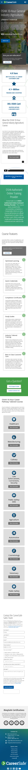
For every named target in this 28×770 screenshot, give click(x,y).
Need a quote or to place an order (12, 652)
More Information (14, 427)
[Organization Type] (14, 661)
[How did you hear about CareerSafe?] (14, 666)
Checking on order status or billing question (14, 654)
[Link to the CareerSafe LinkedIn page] (14, 768)
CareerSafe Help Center (13, 627)
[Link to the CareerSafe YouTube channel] (19, 768)
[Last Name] (14, 637)
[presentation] (11, 691)
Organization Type (8, 659)
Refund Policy (14, 750)
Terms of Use (14, 749)
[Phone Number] (14, 647)
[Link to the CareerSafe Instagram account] (11, 768)
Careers (13, 758)
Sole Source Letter (14, 756)
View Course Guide (14, 157)
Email (5, 640)
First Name (6, 630)
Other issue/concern (9, 657)
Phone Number (7, 645)
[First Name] (14, 632)
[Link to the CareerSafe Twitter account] (16, 768)
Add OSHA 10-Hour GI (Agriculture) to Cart (13, 177)
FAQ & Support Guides (14, 386)
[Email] (14, 642)
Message (5, 669)
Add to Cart (5, 40)
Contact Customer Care (14, 390)
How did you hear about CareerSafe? (12, 664)
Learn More (7, 62)
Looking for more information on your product (14, 655)
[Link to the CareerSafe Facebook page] (8, 768)
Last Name (6, 635)
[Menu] (1, 2)
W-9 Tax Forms (14, 754)
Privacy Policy (18, 683)
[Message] (14, 673)
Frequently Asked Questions (15, 626)
